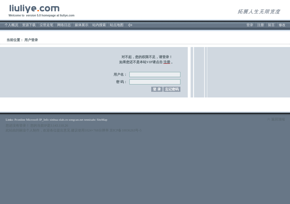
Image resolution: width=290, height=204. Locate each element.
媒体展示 (81, 25)
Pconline (19, 119)
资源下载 (29, 25)
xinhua (54, 119)
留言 (271, 25)
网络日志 (64, 25)
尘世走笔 (46, 25)
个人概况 (11, 25)
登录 (249, 25)
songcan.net (76, 119)
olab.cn (63, 119)
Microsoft (32, 119)
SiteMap (102, 119)
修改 (282, 25)
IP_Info (44, 119)
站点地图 (116, 25)
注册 (260, 25)
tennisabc (90, 119)
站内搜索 (99, 25)
